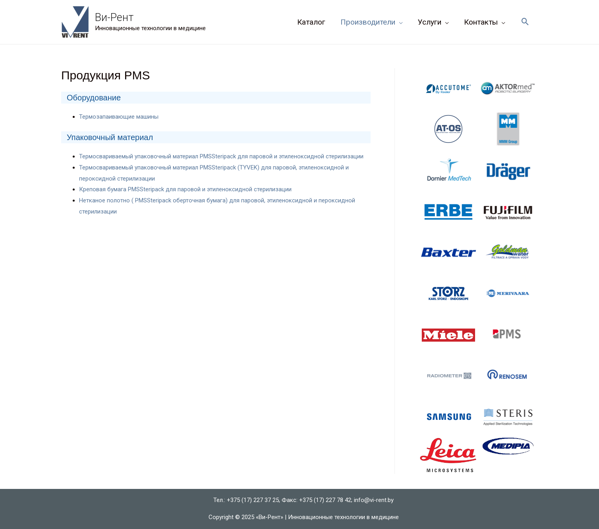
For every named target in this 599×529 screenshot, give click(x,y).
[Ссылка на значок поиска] (525, 22)
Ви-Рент (114, 17)
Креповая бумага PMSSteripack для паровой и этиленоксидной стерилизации (185, 189)
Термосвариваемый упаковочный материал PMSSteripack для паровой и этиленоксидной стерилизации (221, 156)
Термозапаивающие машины (118, 116)
